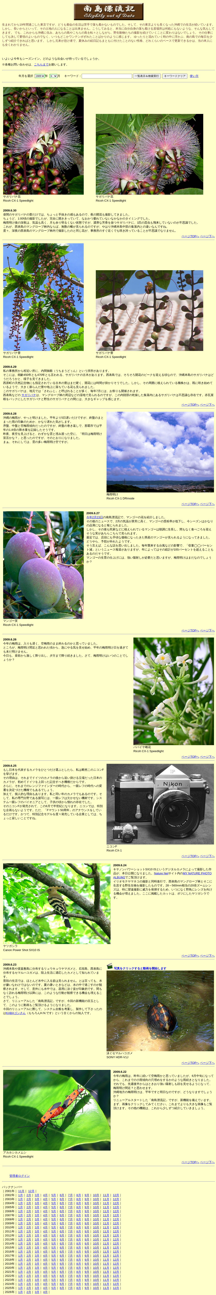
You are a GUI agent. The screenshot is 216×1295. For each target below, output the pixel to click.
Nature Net (161, 873)
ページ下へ (207, 236)
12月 (31, 1191)
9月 (87, 1195)
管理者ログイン (19, 1175)
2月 (28, 1195)
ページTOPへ (190, 236)
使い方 (194, 76)
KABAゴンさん (16, 1013)
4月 (45, 1195)
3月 (37, 1195)
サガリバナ (28, 395)
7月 (70, 1195)
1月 (20, 1195)
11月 (21, 1191)
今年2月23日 (94, 517)
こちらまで (41, 64)
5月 (53, 1195)
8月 (78, 1195)
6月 (62, 1195)
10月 (96, 1195)
